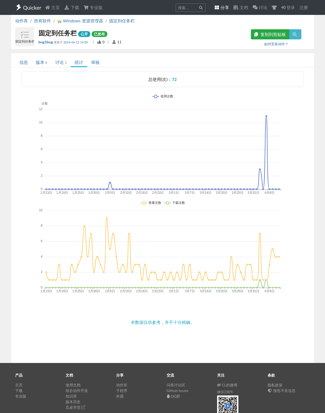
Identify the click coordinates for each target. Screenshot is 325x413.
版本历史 (73, 401)
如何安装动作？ (276, 44)
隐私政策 (275, 385)
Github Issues (178, 390)
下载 (71, 7)
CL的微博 (227, 385)
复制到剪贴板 (270, 34)
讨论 (61, 62)
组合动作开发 (77, 390)
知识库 (71, 396)
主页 (52, 7)
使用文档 (73, 385)
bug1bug (46, 42)
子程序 (121, 390)
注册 (303, 7)
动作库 (21, 20)
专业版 (93, 7)
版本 (41, 62)
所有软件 (42, 20)
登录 (288, 7)
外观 (120, 396)
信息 (23, 62)
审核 (95, 62)
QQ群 (173, 396)
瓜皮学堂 (75, 407)
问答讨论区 (176, 385)
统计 (79, 62)
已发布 (99, 34)
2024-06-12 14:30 (75, 42)
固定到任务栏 (122, 20)
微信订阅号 (225, 392)
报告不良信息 (282, 390)
